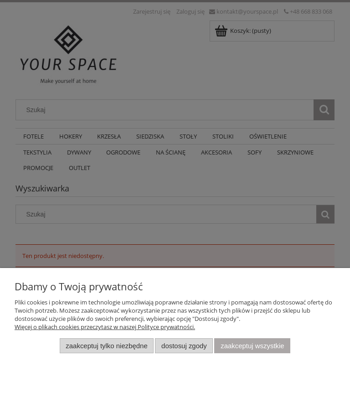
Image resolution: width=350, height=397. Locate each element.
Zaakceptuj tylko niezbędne (106, 346)
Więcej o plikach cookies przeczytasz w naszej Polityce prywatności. (105, 327)
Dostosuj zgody (184, 346)
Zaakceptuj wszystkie (252, 346)
